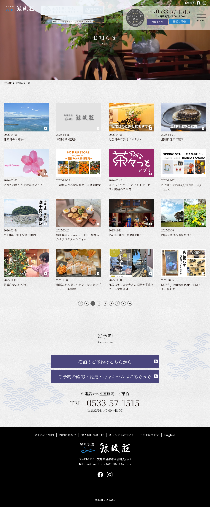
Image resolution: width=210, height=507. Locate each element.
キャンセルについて (121, 435)
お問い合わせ (67, 435)
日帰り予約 (180, 21)
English (189, 2)
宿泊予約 (157, 22)
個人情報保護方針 (92, 435)
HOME (8, 83)
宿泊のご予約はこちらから (105, 361)
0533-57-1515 (173, 11)
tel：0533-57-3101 (91, 464)
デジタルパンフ (149, 435)
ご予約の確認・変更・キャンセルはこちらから (105, 376)
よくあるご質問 (44, 435)
